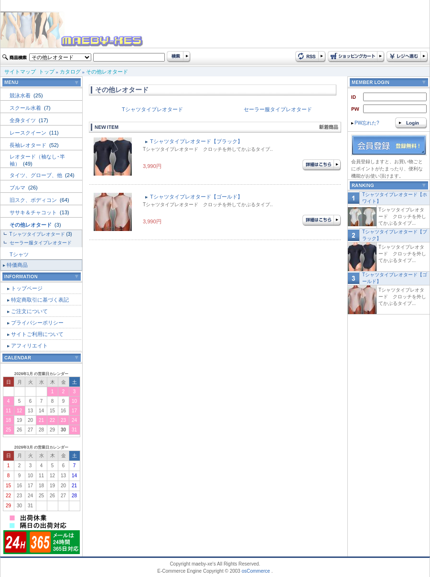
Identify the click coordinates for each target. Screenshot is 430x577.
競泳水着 (21, 95)
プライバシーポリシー (37, 322)
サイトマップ (20, 71)
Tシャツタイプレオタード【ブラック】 (196, 141)
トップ (46, 71)
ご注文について (29, 311)
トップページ (27, 288)
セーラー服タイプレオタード (41, 242)
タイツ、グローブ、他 (37, 175)
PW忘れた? (365, 123)
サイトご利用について (37, 334)
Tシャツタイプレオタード (37, 234)
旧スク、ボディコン (34, 200)
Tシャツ (19, 254)
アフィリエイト (29, 345)
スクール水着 (26, 108)
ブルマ (18, 187)
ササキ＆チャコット (34, 212)
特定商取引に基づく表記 (40, 300)
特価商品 (17, 265)
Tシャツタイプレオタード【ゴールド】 (196, 196)
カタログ (70, 71)
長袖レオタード (29, 145)
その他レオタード (107, 71)
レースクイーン (29, 133)
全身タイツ (23, 120)
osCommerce (256, 571)
